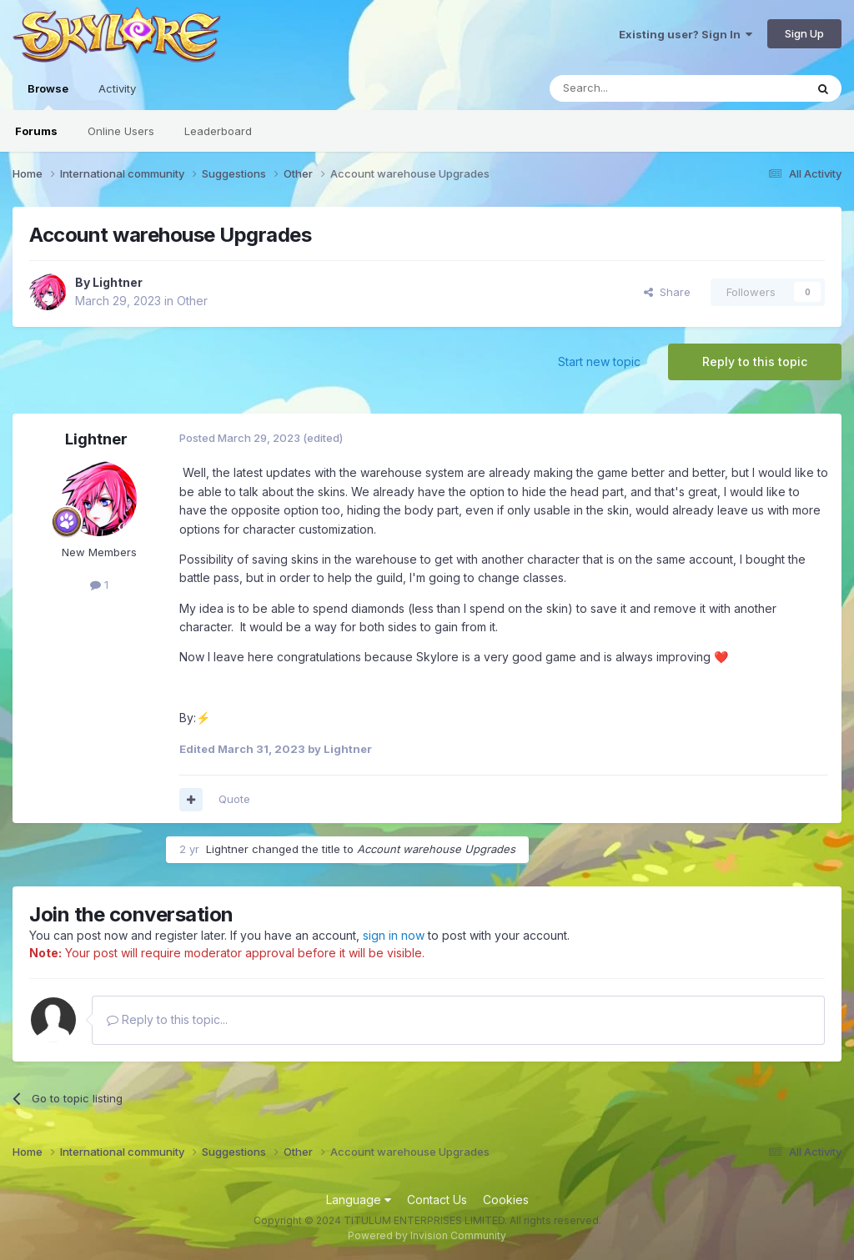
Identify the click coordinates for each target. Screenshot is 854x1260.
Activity (117, 88)
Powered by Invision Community (427, 1235)
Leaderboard (218, 131)
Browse (48, 96)
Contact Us (437, 1199)
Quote (234, 799)
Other (192, 301)
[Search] (635, 88)
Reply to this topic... (167, 1019)
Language (358, 1199)
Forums (36, 131)
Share (667, 292)
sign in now (393, 935)
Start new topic (599, 361)
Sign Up (804, 33)
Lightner (118, 282)
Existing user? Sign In (685, 34)
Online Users (121, 131)
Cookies (506, 1199)
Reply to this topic (754, 361)
